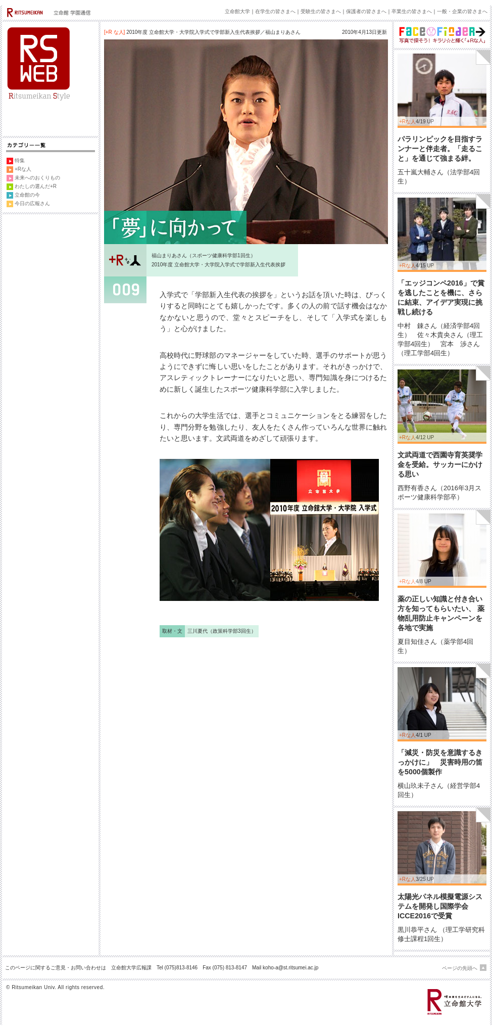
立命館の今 (27, 195)
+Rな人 (23, 169)
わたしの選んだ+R (36, 186)
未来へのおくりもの (37, 177)
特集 (20, 160)
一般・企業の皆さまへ (462, 11)
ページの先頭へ (459, 968)
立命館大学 (237, 11)
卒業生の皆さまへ (411, 11)
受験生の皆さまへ (321, 11)
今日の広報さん (32, 203)
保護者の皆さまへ (366, 11)
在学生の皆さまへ (275, 11)
